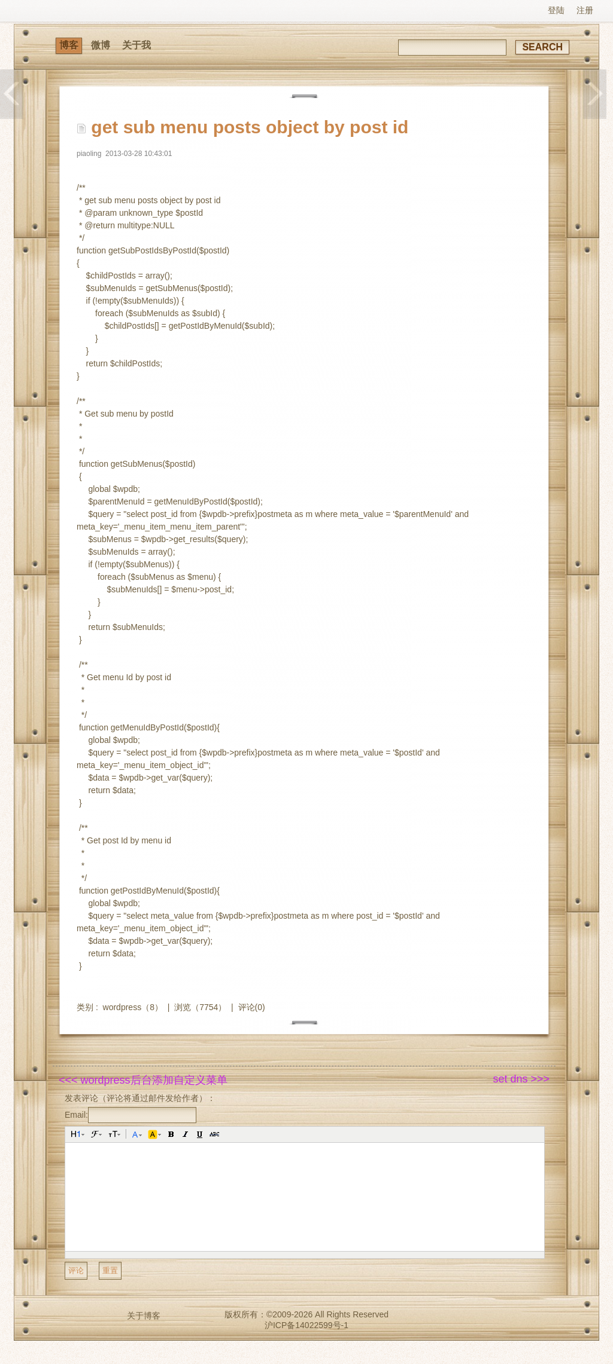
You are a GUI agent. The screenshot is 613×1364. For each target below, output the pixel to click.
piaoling (89, 153)
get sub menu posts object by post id (249, 127)
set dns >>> (521, 1079)
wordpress (122, 1007)
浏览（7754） (200, 1007)
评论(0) (251, 1007)
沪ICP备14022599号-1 (306, 1325)
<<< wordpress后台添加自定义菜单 (143, 1080)
